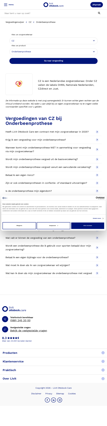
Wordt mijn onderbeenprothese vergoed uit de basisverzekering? (52, 159)
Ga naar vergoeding (53, 61)
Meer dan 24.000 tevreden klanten (17, 341)
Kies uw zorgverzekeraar (22, 35)
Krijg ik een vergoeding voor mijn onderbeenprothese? (52, 140)
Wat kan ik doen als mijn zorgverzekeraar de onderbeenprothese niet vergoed (52, 273)
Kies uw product (19, 46)
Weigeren (19, 225)
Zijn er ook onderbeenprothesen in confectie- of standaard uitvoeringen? (52, 183)
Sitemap (60, 393)
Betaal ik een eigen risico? (52, 175)
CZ (30, 22)
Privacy (48, 393)
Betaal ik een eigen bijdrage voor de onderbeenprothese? (52, 257)
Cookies (72, 393)
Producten (53, 352)
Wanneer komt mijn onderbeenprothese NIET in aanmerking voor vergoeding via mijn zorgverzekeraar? (52, 149)
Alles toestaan (87, 225)
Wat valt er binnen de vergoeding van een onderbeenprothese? (52, 238)
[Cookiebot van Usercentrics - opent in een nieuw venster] (90, 198)
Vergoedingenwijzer (14, 22)
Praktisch (53, 370)
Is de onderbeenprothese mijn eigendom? (52, 191)
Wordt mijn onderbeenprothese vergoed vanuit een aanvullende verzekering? (52, 167)
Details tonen (97, 218)
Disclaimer (36, 393)
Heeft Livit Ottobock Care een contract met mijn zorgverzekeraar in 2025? (52, 132)
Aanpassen (53, 225)
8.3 (4, 338)
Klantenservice (53, 361)
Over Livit (53, 378)
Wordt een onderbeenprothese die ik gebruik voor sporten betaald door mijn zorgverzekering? (52, 247)
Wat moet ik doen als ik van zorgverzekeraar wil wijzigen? (52, 265)
